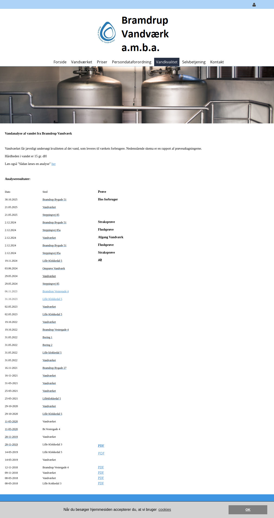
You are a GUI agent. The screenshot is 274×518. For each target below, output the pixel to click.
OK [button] (248, 510)
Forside (60, 61)
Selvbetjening (194, 61)
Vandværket (81, 61)
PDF (101, 445)
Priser (102, 61)
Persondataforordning (131, 61)
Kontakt (217, 61)
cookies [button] (165, 510)
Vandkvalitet (167, 61)
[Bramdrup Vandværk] (135, 33)
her (53, 164)
